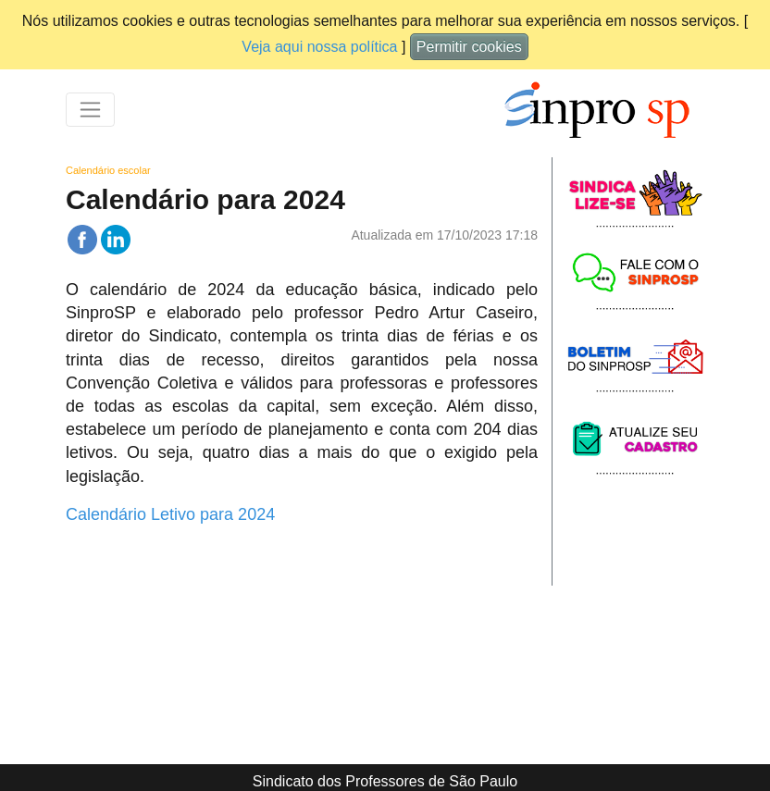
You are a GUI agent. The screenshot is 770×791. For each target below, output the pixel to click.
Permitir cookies (469, 47)
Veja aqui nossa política (319, 47)
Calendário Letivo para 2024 (170, 514)
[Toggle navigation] (90, 110)
